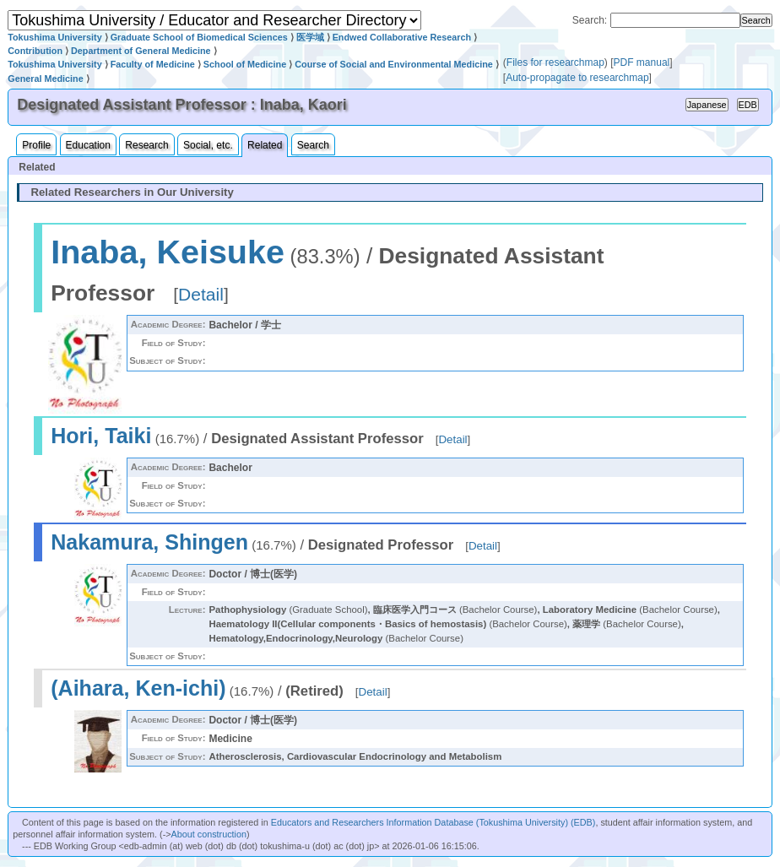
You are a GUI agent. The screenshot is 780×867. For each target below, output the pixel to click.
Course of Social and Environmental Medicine (394, 64)
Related (264, 145)
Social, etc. (208, 145)
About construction (208, 834)
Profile (36, 145)
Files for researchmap (555, 62)
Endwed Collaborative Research (402, 37)
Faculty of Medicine (153, 64)
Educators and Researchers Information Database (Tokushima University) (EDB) (433, 822)
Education (88, 145)
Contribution (35, 51)
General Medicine (45, 78)
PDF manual (642, 62)
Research (146, 145)
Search (313, 145)
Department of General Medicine (141, 51)
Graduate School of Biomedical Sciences (199, 37)
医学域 (310, 37)
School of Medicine (244, 64)
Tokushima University (54, 37)
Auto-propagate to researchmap (577, 78)
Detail (201, 294)
